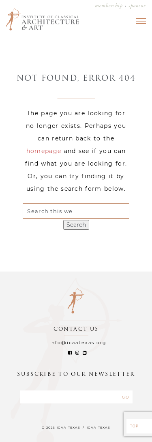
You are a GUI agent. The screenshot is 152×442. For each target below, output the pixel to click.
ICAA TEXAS (98, 427)
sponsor (137, 5)
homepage (44, 151)
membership (109, 5)
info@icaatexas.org (78, 342)
